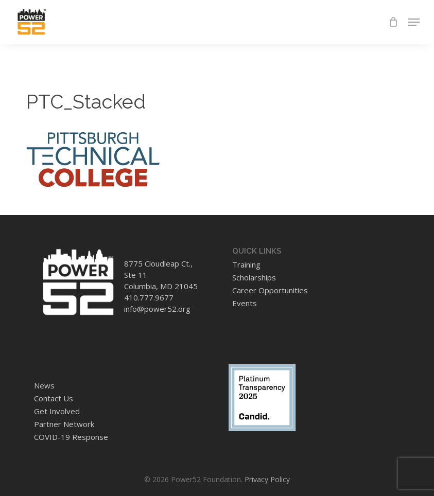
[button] (414, 22)
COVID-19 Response (71, 437)
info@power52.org (157, 309)
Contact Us (53, 398)
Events (244, 303)
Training (246, 264)
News (44, 385)
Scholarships (254, 277)
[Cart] (393, 22)
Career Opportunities (270, 290)
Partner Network (64, 424)
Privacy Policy (267, 479)
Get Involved (57, 411)
